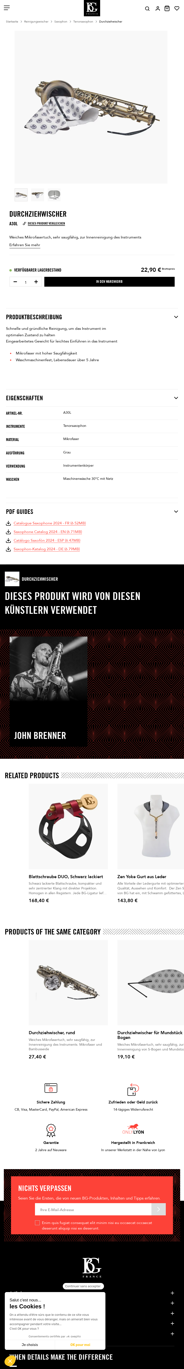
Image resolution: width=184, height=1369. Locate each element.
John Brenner (40, 735)
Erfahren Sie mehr (24, 245)
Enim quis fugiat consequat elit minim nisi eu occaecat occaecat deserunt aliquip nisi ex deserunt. (97, 1225)
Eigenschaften (92, 398)
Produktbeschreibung (92, 317)
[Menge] (26, 282)
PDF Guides (92, 511)
